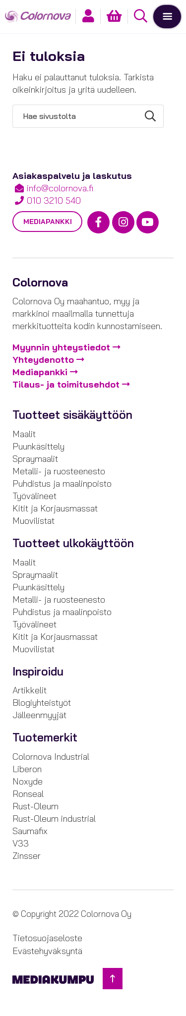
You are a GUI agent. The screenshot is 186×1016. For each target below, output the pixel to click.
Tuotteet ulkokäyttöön (73, 543)
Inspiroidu (37, 671)
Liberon (27, 769)
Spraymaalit (35, 458)
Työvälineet (34, 496)
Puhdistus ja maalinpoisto (62, 483)
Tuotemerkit (44, 737)
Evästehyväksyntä (47, 951)
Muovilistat (33, 520)
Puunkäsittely (38, 446)
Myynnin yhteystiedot (61, 347)
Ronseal (28, 793)
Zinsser (26, 855)
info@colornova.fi (60, 188)
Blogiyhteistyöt (41, 702)
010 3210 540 (54, 200)
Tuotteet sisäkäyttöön (72, 414)
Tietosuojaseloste (47, 938)
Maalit (24, 434)
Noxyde (27, 781)
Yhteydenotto (43, 359)
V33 (20, 843)
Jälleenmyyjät (39, 715)
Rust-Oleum (35, 806)
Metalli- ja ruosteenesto (58, 471)
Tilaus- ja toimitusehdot (66, 384)
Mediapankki (47, 221)
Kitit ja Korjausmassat (55, 508)
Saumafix (30, 831)
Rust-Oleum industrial (54, 818)
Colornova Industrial (50, 756)
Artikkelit (29, 690)
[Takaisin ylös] (113, 978)
